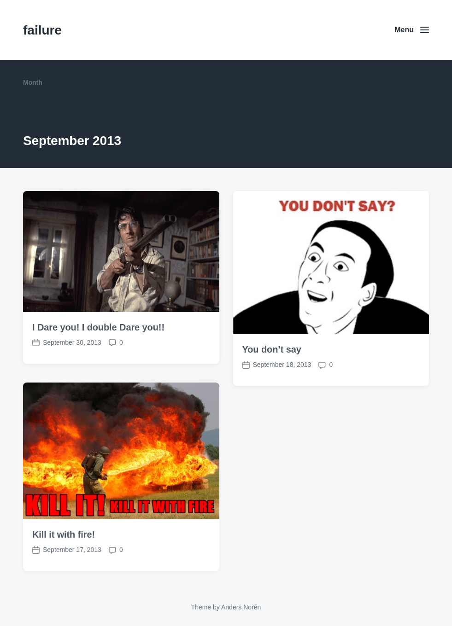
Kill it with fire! (63, 545)
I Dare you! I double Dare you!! (98, 327)
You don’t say (271, 349)
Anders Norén (241, 607)
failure (42, 30)
